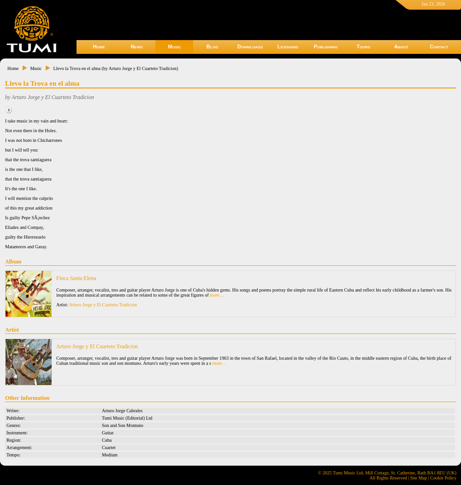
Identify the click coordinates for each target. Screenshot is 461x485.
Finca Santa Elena (76, 278)
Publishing (325, 46)
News (136, 46)
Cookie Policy (443, 477)
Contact (439, 46)
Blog (212, 46)
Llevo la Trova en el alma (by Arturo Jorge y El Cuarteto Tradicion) (115, 68)
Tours (364, 46)
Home (99, 46)
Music (174, 46)
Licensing (288, 46)
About (401, 46)
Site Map (418, 477)
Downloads (250, 46)
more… (217, 295)
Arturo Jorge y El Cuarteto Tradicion (103, 304)
